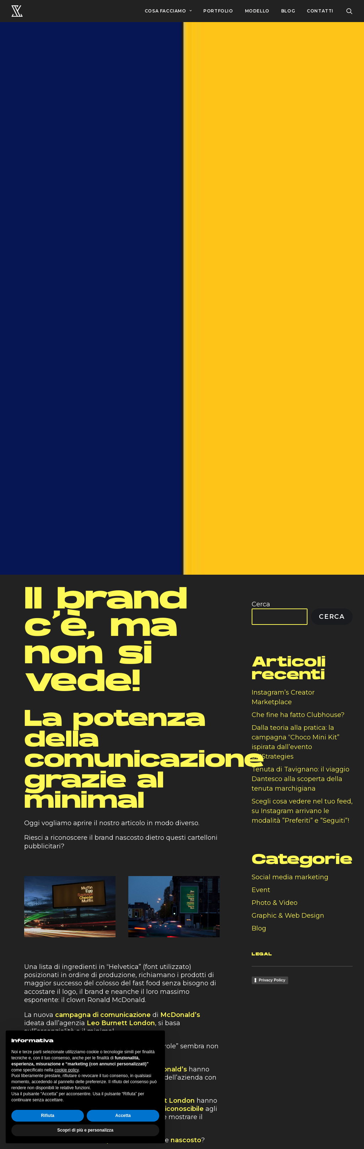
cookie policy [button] (66, 1070)
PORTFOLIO (218, 11)
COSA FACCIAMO (168, 11)
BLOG (288, 11)
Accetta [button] (122, 1115)
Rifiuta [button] (47, 1115)
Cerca (261, 597)
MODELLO (257, 11)
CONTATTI (320, 11)
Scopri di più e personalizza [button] (85, 1130)
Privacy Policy (272, 972)
